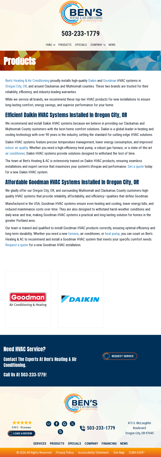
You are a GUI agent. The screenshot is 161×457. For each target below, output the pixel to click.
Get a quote (135, 166)
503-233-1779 (81, 33)
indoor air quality (16, 148)
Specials (81, 44)
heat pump (112, 234)
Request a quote (16, 245)
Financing (109, 443)
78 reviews (25, 427)
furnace (73, 234)
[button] (54, 45)
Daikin (91, 80)
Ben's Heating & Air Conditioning (27, 80)
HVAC (49, 44)
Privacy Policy (65, 452)
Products (64, 44)
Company (96, 44)
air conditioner (15, 153)
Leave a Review (22, 433)
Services (39, 443)
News (112, 44)
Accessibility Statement (93, 452)
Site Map (118, 452)
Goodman (109, 80)
